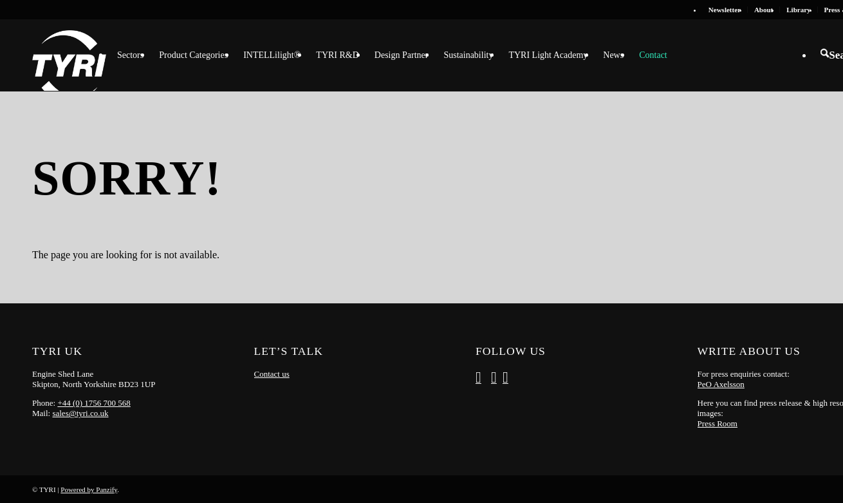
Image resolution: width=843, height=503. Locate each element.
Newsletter (725, 10)
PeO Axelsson (721, 384)
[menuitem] (725, 9)
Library (798, 10)
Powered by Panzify (88, 489)
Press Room (717, 423)
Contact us (272, 374)
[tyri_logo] (69, 55)
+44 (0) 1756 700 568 (94, 403)
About (763, 10)
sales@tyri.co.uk (80, 413)
